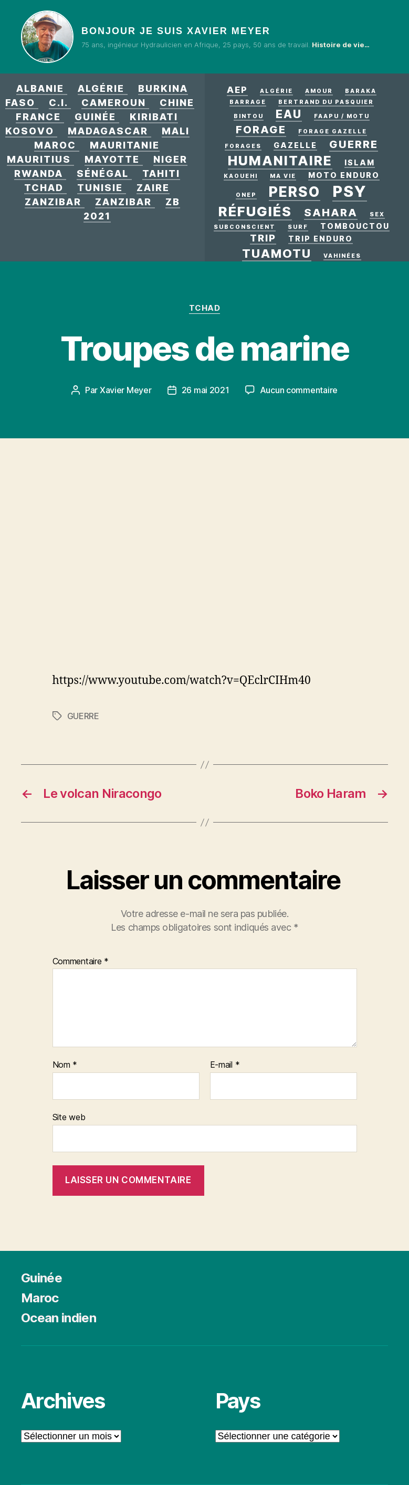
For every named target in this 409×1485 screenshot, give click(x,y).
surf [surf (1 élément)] (298, 227)
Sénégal (103, 173)
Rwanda (38, 173)
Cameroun (113, 102)
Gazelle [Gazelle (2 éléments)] (295, 145)
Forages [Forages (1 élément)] (243, 146)
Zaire (153, 187)
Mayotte (112, 159)
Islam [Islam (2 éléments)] (359, 162)
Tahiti (161, 173)
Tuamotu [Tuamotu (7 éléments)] (276, 253)
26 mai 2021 (205, 390)
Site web (69, 1117)
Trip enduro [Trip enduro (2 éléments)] (320, 238)
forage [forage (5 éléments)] (261, 129)
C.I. (58, 102)
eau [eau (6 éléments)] (289, 114)
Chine (177, 102)
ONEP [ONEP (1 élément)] (246, 195)
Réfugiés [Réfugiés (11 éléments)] (255, 211)
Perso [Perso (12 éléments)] (294, 191)
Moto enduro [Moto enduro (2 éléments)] (344, 175)
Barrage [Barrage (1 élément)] (247, 102)
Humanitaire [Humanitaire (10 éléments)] (280, 160)
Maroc (55, 145)
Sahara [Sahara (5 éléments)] (331, 212)
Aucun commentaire (299, 390)
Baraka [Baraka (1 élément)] (360, 91)
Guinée (95, 116)
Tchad (44, 187)
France (38, 116)
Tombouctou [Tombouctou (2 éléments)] (355, 226)
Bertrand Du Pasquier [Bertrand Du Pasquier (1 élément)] (326, 102)
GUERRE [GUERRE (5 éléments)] (353, 144)
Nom (65, 1065)
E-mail (225, 1065)
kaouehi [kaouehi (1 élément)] (241, 176)
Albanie (40, 88)
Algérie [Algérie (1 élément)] (276, 91)
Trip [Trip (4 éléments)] (263, 238)
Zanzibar (53, 201)
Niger (170, 159)
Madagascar (108, 130)
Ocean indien (58, 1317)
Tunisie (100, 187)
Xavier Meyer (126, 390)
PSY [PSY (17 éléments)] (349, 191)
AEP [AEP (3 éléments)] (237, 90)
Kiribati (154, 116)
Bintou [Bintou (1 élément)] (249, 116)
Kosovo (29, 130)
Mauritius (39, 159)
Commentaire (81, 961)
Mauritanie (125, 145)
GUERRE (83, 716)
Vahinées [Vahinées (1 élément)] (342, 255)
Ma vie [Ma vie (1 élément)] (283, 176)
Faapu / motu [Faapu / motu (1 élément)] (342, 116)
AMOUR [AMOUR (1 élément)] (319, 91)
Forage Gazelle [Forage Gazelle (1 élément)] (332, 131)
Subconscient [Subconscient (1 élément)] (245, 227)
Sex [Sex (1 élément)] (377, 214)
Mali (176, 130)
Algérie (101, 88)
